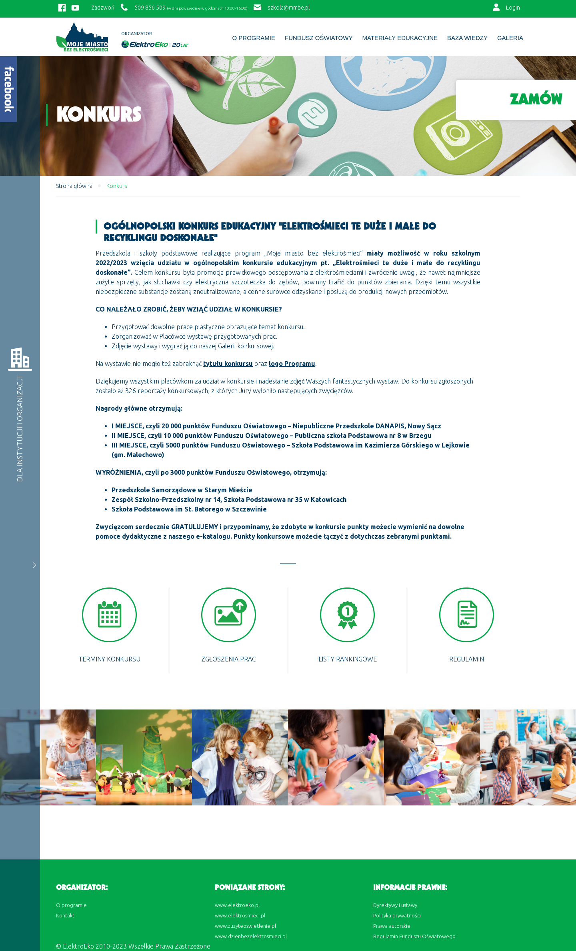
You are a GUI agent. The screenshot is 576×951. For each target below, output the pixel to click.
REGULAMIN (466, 659)
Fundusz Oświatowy (318, 38)
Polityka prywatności (397, 915)
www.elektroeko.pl (237, 905)
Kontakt (65, 915)
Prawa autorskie (391, 926)
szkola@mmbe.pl (289, 7)
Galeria (510, 38)
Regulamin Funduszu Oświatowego (414, 936)
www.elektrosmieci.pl (240, 915)
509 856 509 (150, 7)
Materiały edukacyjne (400, 38)
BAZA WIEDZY (467, 38)
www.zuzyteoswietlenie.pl (245, 926)
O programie (253, 38)
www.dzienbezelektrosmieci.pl (251, 936)
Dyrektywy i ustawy (395, 905)
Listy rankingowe (347, 659)
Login (513, 7)
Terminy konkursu (109, 659)
